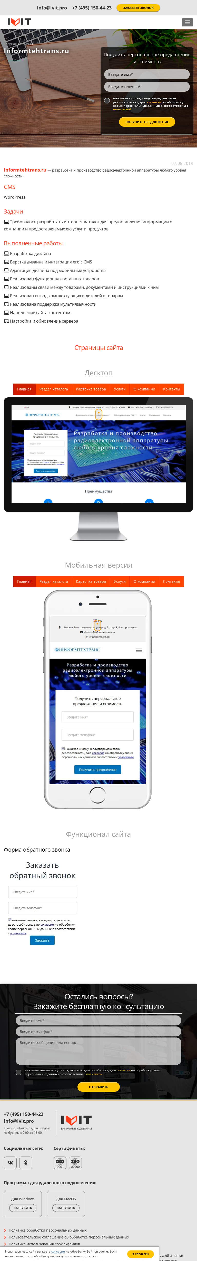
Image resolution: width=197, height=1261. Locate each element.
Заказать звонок (138, 8)
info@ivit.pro (52, 8)
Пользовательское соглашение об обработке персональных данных (69, 1237)
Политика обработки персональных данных (47, 1230)
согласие (154, 102)
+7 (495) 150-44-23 (92, 8)
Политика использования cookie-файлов (44, 1244)
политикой (122, 109)
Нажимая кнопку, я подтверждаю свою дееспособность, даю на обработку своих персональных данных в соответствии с (150, 104)
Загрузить (23, 1208)
